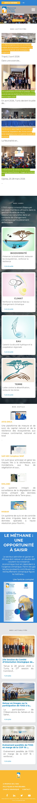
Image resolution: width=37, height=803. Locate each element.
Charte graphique (11, 789)
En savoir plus (18, 20)
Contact (26, 789)
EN (23, 2)
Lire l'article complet (23, 579)
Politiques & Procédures (14, 787)
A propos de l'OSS (11, 784)
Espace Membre (11, 3)
